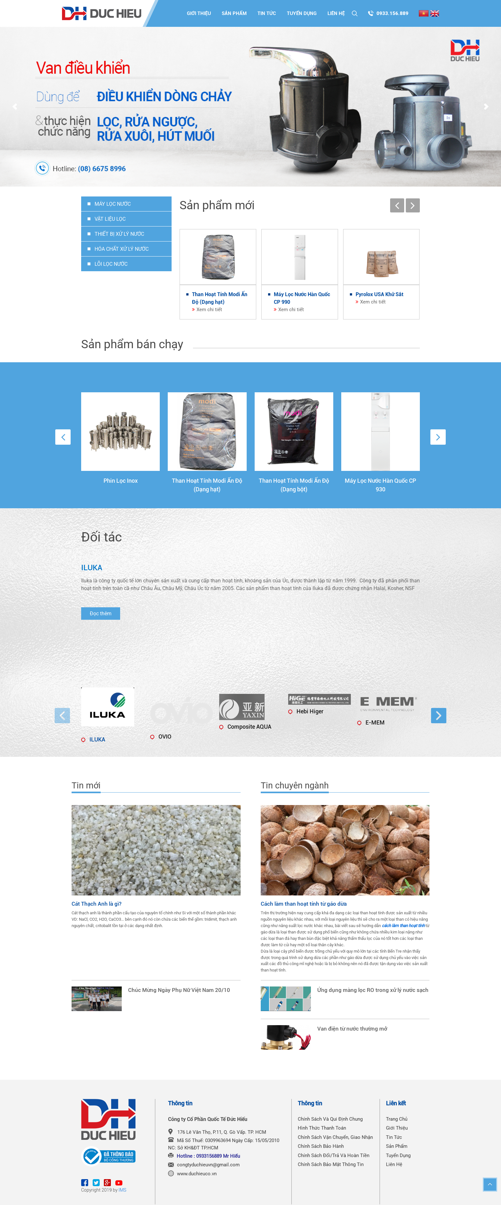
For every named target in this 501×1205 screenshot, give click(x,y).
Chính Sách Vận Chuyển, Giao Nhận (335, 1137)
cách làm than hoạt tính (403, 925)
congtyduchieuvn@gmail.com (208, 1165)
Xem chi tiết (209, 309)
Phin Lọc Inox (121, 480)
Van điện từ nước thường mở (352, 1029)
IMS (122, 1190)
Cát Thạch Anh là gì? (96, 904)
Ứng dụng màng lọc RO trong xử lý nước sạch (372, 990)
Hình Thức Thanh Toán (322, 1128)
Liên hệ (336, 13)
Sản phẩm (234, 13)
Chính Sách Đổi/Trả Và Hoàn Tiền (333, 1155)
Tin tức (267, 13)
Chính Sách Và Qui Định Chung (330, 1119)
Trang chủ (396, 1119)
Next (486, 107)
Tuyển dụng (302, 13)
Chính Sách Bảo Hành (321, 1146)
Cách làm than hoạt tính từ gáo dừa (304, 904)
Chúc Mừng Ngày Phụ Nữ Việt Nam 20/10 (179, 990)
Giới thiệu (199, 13)
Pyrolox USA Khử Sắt (380, 294)
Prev (15, 107)
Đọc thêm (101, 613)
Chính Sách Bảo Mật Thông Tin (331, 1164)
